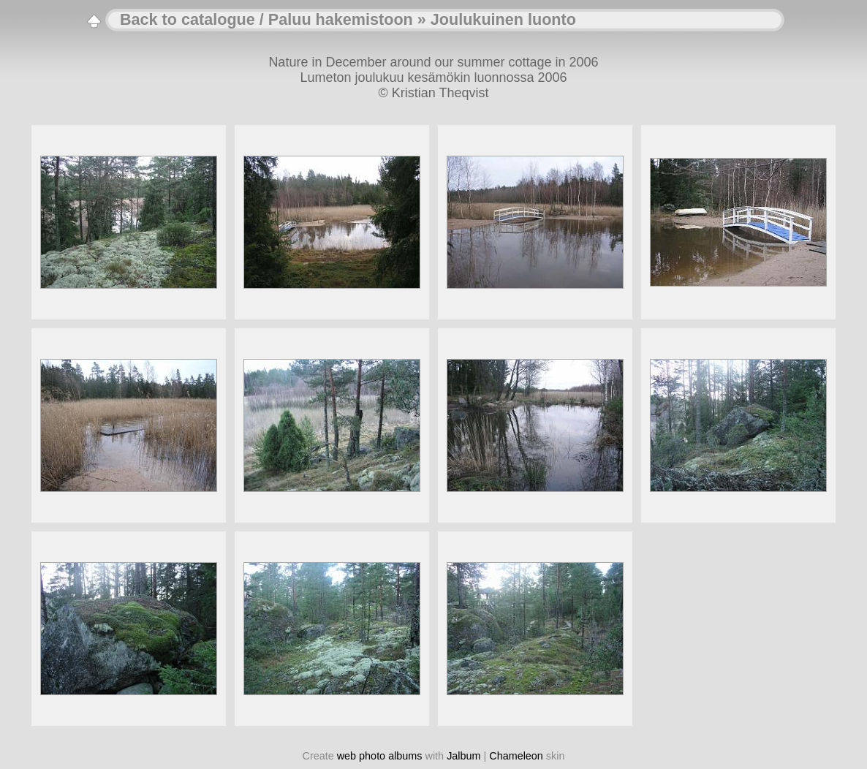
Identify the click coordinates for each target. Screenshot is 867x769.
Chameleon (516, 756)
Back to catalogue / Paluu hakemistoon (266, 19)
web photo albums (380, 756)
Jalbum (463, 756)
